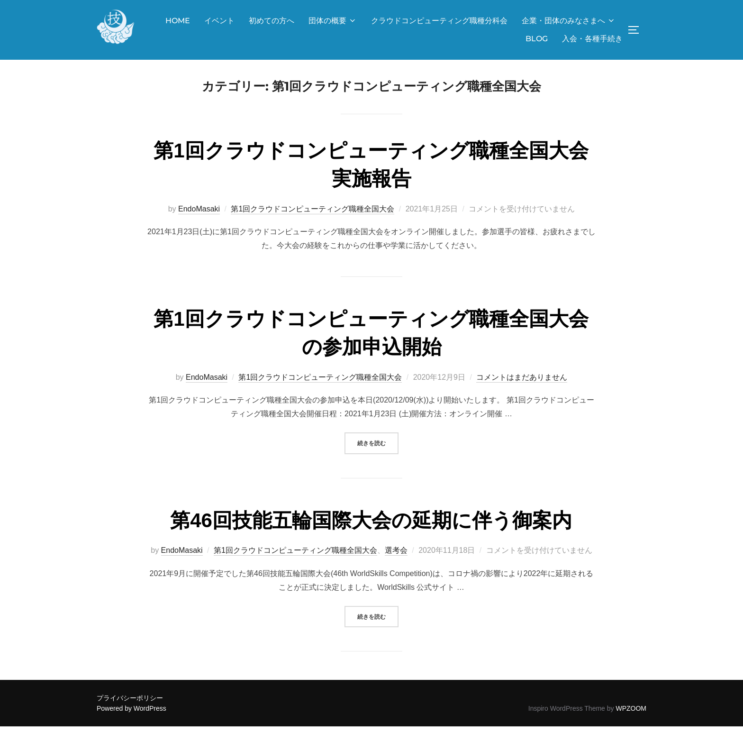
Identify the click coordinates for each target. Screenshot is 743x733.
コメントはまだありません (521, 384)
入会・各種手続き (592, 38)
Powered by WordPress (131, 715)
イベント (219, 20)
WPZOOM (631, 715)
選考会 (396, 557)
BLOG (537, 38)
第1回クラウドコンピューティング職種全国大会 (312, 215)
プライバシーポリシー (130, 704)
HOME (177, 20)
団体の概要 (332, 20)
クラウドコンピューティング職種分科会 (439, 20)
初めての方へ (271, 20)
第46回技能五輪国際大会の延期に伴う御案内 (371, 527)
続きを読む (378, 448)
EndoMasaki (199, 215)
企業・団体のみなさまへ (569, 20)
